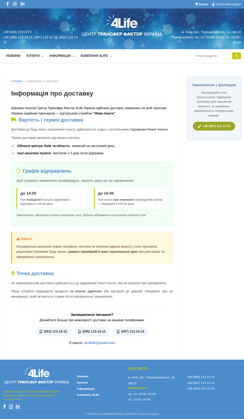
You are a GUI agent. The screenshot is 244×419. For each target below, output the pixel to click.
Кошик (202, 4)
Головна (16, 81)
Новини (13, 56)
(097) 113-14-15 (130, 331)
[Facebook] (4, 406)
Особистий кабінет (226, 4)
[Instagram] (11, 406)
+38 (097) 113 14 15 (214, 126)
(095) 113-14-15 (92, 331)
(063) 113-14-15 (53, 331)
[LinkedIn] (18, 406)
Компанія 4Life (96, 56)
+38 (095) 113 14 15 (200, 377)
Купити (34, 56)
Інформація (62, 56)
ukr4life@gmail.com (99, 343)
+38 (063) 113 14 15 (200, 388)
